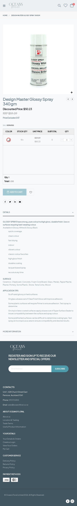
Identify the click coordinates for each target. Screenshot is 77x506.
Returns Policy (9, 464)
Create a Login (9, 442)
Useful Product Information (14, 427)
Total (9, 181)
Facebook (5, 202)
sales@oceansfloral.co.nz (18, 405)
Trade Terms (8, 423)
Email (20, 202)
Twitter (10, 202)
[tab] (38, 212)
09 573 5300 (14, 400)
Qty (7, 177)
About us (6, 417)
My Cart (6, 449)
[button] (71, 92)
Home (5, 15)
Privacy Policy (9, 467)
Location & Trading (11, 420)
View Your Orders (10, 445)
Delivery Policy (9, 461)
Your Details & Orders (12, 439)
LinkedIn (15, 202)
